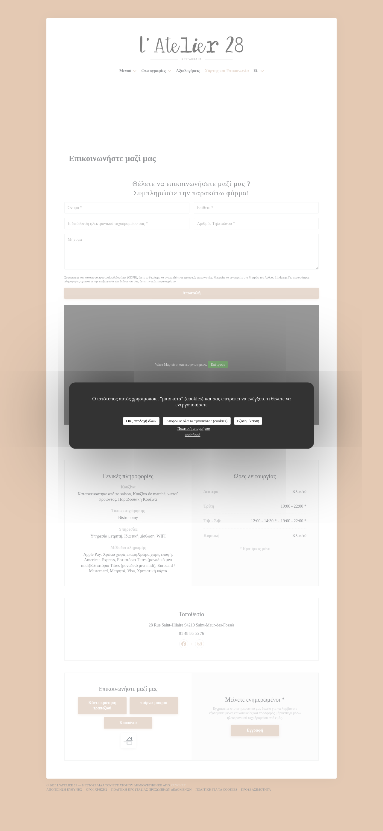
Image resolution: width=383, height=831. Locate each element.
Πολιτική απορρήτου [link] (193, 428)
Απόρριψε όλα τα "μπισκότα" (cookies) (196, 421)
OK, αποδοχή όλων (141, 421)
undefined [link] (192, 434)
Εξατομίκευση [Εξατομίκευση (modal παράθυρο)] (248, 421)
